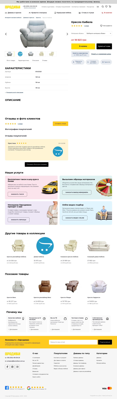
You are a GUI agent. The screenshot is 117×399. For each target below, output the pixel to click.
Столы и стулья (86, 13)
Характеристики (23, 60)
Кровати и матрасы (38, 12)
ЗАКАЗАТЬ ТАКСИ (17, 194)
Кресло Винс (11, 297)
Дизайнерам (36, 366)
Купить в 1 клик (104, 46)
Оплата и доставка (48, 7)
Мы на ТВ (35, 360)
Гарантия (57, 363)
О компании (36, 357)
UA (98, 6)
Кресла (38, 17)
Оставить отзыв (60, 123)
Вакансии (35, 371)
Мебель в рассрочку (60, 366)
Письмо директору (38, 363)
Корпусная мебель (63, 13)
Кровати (99, 360)
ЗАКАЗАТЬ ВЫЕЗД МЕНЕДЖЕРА (77, 192)
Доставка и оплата (60, 360)
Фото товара (11, 60)
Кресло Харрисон (93, 297)
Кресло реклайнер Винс (42, 297)
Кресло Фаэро (66, 297)
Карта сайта (36, 377)
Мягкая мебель (101, 363)
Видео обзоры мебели (61, 368)
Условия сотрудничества (40, 374)
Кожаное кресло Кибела (69, 257)
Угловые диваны (78, 360)
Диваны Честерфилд (79, 363)
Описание (35, 60)
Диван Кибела (39, 257)
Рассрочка (90, 7)
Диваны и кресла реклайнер (82, 371)
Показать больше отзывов (37, 164)
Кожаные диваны (78, 366)
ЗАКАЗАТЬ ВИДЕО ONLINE (75, 218)
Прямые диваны (78, 357)
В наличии (107, 13)
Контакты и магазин (78, 7)
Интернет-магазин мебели (13, 17)
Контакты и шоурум (60, 357)
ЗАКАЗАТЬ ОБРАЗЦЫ (18, 220)
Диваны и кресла (13, 12)
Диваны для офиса (79, 368)
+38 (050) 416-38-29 (30, 6)
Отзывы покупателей (63, 7)
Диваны (99, 357)
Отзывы (44, 60)
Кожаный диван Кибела (95, 257)
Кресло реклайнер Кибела (16, 257)
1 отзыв (20, 123)
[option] (36, 34)
